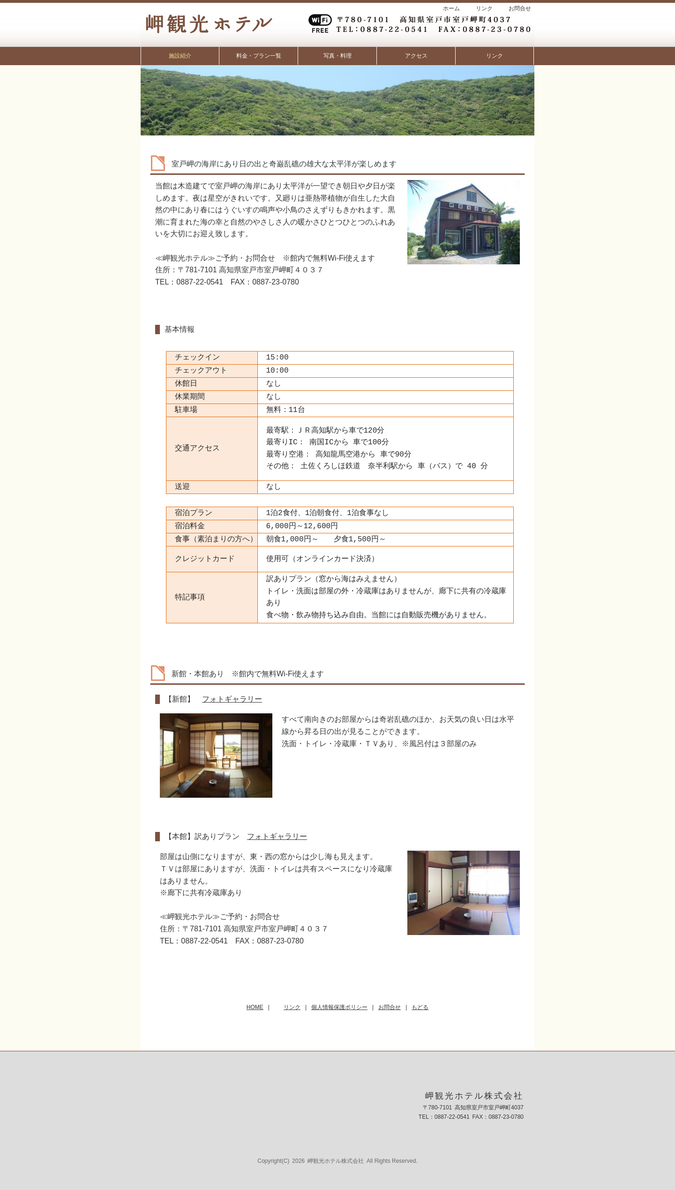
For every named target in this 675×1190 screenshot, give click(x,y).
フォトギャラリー (232, 699)
